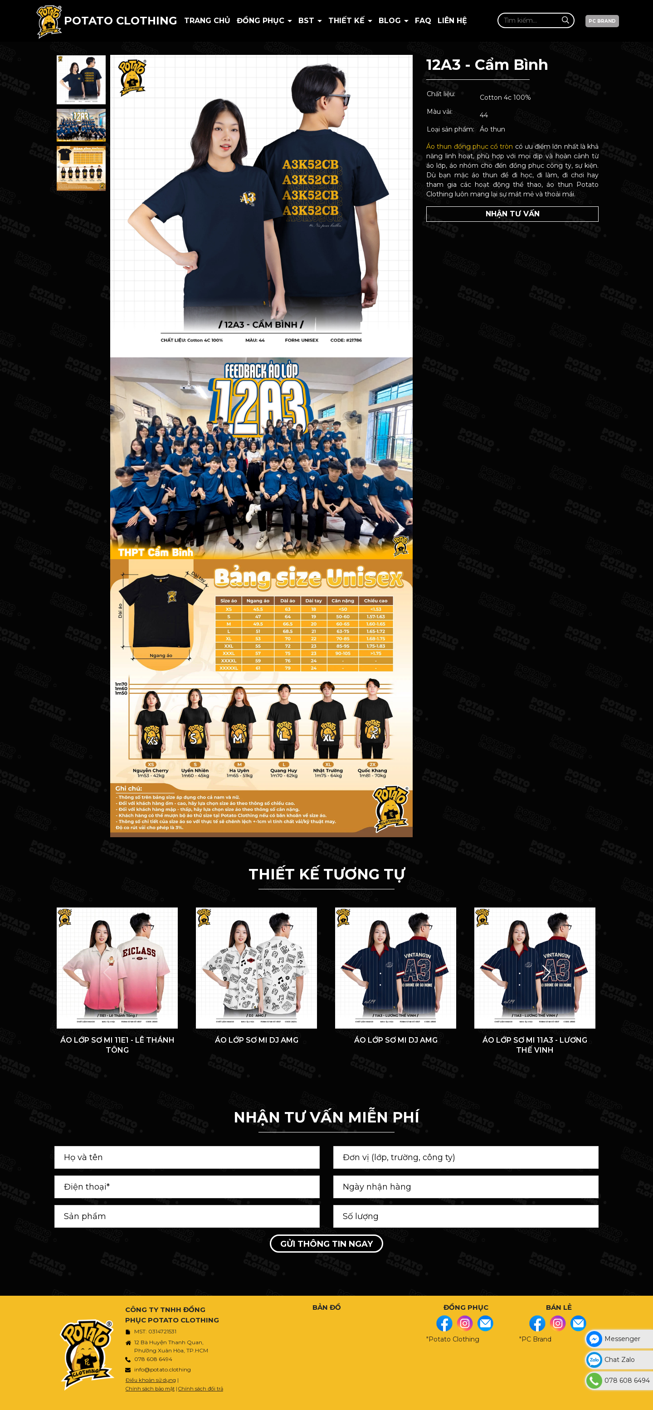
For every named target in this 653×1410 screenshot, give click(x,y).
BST (307, 20)
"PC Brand (535, 1339)
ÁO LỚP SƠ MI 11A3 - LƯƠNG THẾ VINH (534, 1045)
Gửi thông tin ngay (326, 1244)
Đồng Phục (262, 20)
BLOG (391, 20)
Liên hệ (452, 20)
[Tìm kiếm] (565, 20)
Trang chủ (207, 20)
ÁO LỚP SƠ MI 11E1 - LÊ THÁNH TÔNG (117, 1045)
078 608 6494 (153, 1359)
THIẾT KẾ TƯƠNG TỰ (327, 874)
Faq (423, 20)
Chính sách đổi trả (200, 1389)
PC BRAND (602, 21)
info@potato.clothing (162, 1369)
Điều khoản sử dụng (151, 1380)
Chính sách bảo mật (150, 1389)
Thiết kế (347, 20)
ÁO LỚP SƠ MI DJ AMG (256, 1040)
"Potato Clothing (452, 1339)
